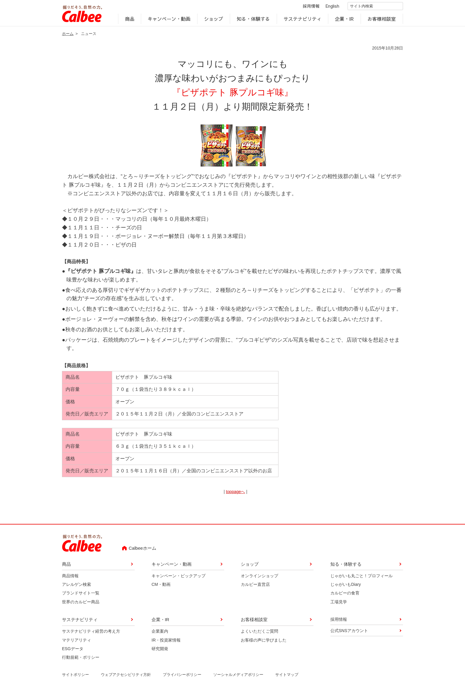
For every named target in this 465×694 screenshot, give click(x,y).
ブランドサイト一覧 (80, 594)
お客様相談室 (382, 19)
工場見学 (338, 603)
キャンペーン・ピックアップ (179, 577)
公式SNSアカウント (349, 631)
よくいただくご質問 (259, 632)
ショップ (213, 19)
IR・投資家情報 (166, 641)
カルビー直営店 (255, 585)
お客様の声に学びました (263, 641)
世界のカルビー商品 (80, 603)
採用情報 (306, 6)
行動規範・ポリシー (80, 658)
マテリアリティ (76, 641)
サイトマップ (286, 676)
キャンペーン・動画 (169, 19)
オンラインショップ (259, 577)
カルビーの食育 (344, 594)
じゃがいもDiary (345, 585)
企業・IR (344, 19)
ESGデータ (72, 649)
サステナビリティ (302, 19)
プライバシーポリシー (182, 676)
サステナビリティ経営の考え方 (91, 632)
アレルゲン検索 (76, 585)
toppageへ (235, 492)
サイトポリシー (75, 676)
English (327, 6)
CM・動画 (161, 585)
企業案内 (160, 632)
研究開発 (160, 649)
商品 (129, 19)
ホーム (68, 35)
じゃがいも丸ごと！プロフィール (361, 577)
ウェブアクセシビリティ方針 (126, 676)
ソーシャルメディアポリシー (238, 676)
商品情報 (70, 577)
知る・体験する (253, 19)
